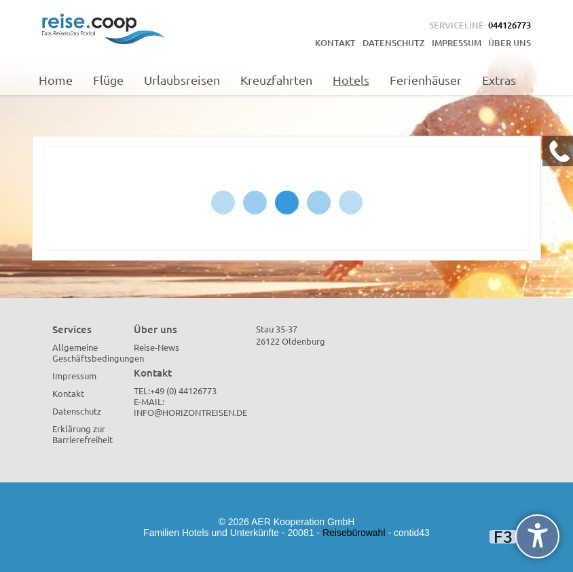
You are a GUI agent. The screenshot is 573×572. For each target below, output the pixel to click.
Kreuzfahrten (276, 80)
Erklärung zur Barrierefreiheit (82, 434)
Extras (499, 80)
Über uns (509, 43)
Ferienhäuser (426, 80)
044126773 (509, 25)
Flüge (108, 80)
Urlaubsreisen (182, 80)
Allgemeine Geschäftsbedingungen (98, 352)
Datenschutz (394, 43)
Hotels (351, 80)
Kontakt (335, 43)
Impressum (456, 43)
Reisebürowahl (354, 532)
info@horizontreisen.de (190, 412)
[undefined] (537, 536)
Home (56, 80)
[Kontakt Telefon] (557, 151)
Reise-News (156, 347)
